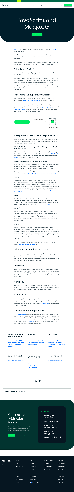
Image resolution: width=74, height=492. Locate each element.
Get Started (68, 5)
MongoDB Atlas (47, 463)
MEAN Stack (60, 482)
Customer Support (33, 476)
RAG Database (61, 473)
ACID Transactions (61, 476)
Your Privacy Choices (35, 482)
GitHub (17, 476)
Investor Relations (19, 466)
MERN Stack (60, 479)
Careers (17, 463)
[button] (6, 465)
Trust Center (18, 482)
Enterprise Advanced (48, 466)
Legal (17, 469)
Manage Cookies (33, 479)
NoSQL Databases (61, 466)
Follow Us (17, 485)
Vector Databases (61, 463)
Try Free (12, 435)
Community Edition (47, 469)
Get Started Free (37, 34)
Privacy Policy (18, 473)
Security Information (19, 479)
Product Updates (33, 473)
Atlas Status (32, 469)
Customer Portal (33, 466)
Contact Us (32, 463)
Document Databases (62, 469)
